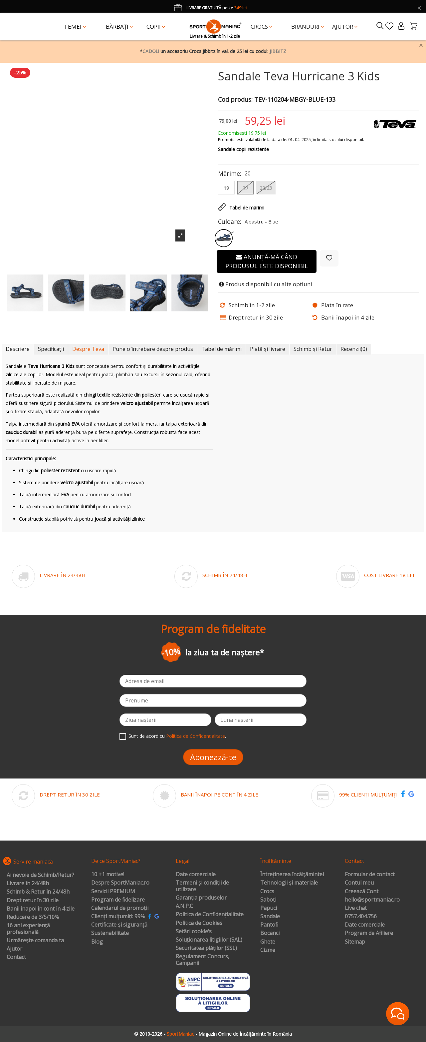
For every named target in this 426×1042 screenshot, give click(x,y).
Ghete (267, 942)
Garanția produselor (201, 898)
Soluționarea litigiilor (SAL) (209, 940)
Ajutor (14, 949)
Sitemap (355, 942)
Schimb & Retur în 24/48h (38, 892)
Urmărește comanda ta (35, 940)
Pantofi (269, 925)
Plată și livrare (267, 349)
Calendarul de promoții (119, 908)
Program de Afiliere (369, 933)
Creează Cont (361, 891)
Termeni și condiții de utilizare (202, 886)
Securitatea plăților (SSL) (206, 948)
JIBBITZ (278, 51)
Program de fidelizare (118, 900)
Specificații (51, 349)
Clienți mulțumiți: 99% (118, 916)
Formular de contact (370, 874)
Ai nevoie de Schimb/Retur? (40, 875)
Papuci (268, 908)
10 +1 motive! (107, 874)
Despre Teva (88, 349)
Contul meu (359, 883)
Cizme (267, 950)
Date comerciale (196, 874)
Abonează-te (213, 756)
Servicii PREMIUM (113, 891)
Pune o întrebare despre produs (152, 349)
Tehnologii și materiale (289, 883)
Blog (97, 942)
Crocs (267, 891)
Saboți (268, 900)
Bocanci (270, 933)
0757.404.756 (361, 916)
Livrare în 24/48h (28, 883)
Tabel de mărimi (221, 349)
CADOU (150, 51)
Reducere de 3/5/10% (33, 917)
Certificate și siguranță (119, 925)
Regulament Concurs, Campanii (202, 959)
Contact (16, 957)
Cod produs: (235, 99)
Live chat (356, 908)
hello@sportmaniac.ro (372, 900)
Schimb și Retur (313, 349)
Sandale (270, 916)
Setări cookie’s (194, 931)
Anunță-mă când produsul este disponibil (266, 261)
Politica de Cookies (199, 923)
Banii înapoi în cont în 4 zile (41, 909)
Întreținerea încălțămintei (292, 874)
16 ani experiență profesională (28, 928)
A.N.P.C (184, 906)
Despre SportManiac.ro (120, 883)
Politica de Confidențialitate (195, 736)
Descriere (18, 349)
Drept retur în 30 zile (33, 900)
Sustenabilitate (110, 933)
